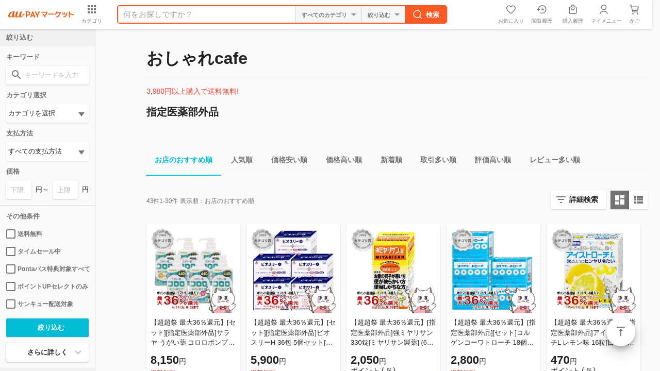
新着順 (387, 161)
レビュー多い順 (550, 161)
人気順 (238, 161)
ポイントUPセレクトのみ (47, 286)
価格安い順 (285, 161)
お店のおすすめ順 (179, 161)
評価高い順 (489, 161)
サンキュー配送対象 (39, 304)
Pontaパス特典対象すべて (47, 269)
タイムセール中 (33, 251)
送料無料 (24, 234)
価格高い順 (340, 161)
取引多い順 (434, 161)
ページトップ (620, 331)
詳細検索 (583, 199)
